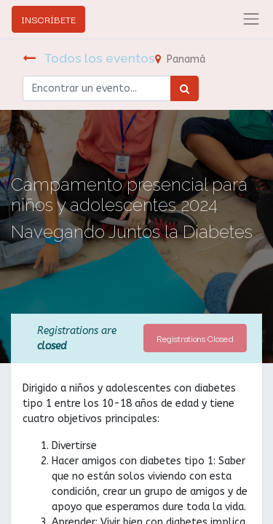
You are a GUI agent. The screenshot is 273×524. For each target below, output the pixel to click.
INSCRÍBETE (48, 19)
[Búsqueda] (184, 88)
